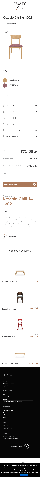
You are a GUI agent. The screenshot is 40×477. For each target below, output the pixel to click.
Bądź (16, 446)
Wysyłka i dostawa (8, 396)
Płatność (5, 399)
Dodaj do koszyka (10, 184)
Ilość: (4, 174)
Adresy (4, 417)
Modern (13, 196)
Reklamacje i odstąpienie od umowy (12, 401)
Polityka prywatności (8, 383)
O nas (4, 378)
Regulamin (5, 386)
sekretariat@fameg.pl (12, 438)
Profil (4, 412)
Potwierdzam (23, 475)
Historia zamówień (8, 410)
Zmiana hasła (6, 415)
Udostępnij (12, 236)
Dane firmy (5, 381)
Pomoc (4, 394)
